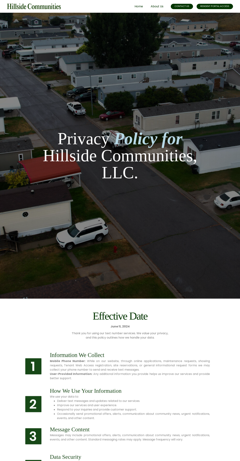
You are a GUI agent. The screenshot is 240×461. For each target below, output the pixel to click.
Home (134, 6)
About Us (153, 6)
